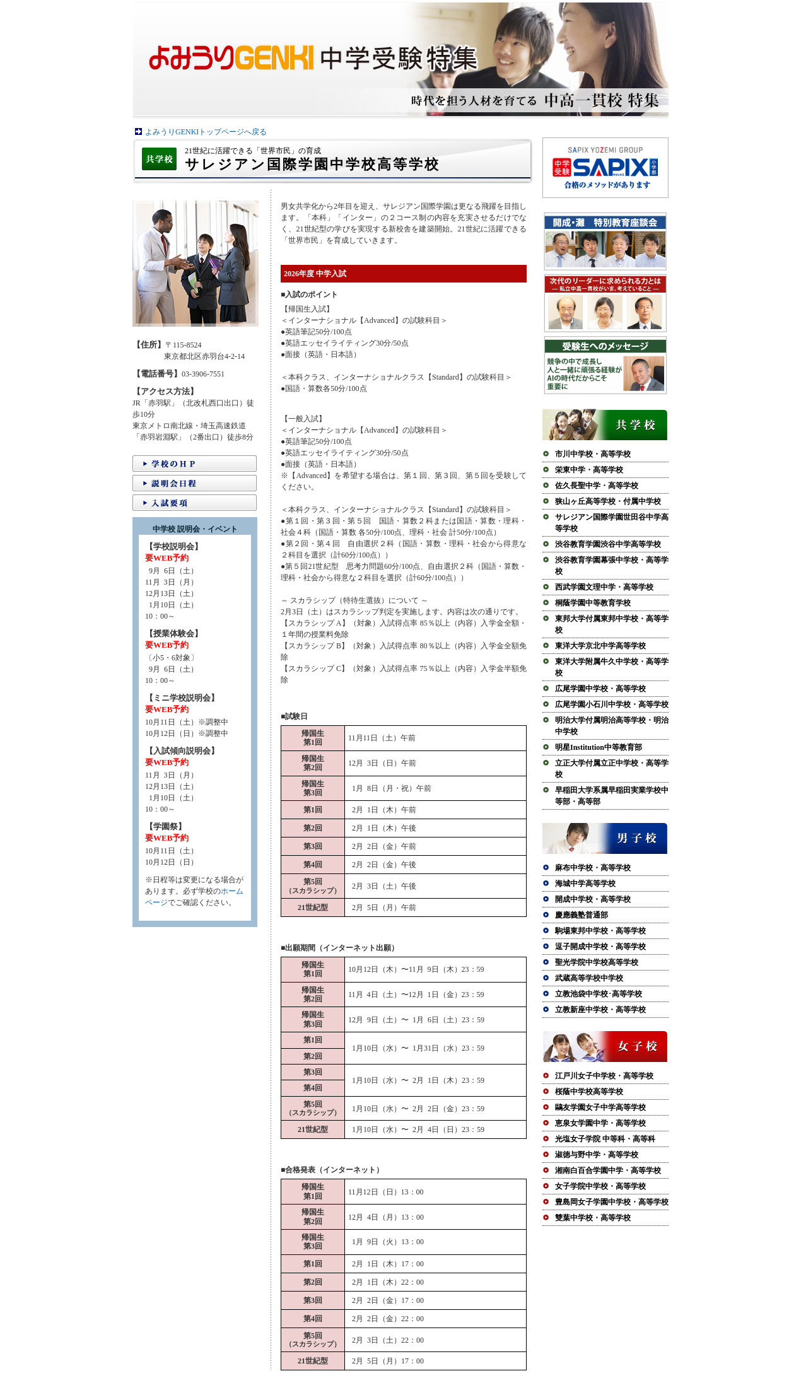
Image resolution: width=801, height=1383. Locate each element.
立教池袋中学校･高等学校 (598, 993)
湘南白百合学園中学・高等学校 (608, 1170)
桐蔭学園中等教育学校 (593, 602)
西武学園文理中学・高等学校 (604, 587)
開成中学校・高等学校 (593, 899)
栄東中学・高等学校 (589, 469)
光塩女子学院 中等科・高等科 (605, 1139)
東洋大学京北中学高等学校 (600, 645)
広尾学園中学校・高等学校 (600, 688)
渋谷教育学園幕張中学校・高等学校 (612, 566)
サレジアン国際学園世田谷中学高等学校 (612, 523)
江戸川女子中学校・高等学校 (604, 1075)
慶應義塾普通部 (581, 915)
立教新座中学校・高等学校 (600, 1009)
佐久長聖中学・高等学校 (596, 485)
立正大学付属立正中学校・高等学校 (612, 769)
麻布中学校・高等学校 (593, 867)
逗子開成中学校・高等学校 (600, 946)
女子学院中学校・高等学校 (600, 1186)
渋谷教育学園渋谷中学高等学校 (608, 544)
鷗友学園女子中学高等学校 (600, 1107)
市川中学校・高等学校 (593, 454)
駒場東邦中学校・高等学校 (600, 930)
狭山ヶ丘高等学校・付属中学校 (608, 501)
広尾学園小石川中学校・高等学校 (612, 704)
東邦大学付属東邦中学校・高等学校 (612, 624)
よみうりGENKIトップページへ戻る (206, 131)
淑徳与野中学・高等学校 (596, 1154)
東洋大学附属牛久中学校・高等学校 (612, 667)
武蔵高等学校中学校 (589, 978)
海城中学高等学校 (585, 883)
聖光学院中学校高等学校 (596, 962)
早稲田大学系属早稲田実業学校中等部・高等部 (612, 796)
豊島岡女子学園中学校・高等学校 (612, 1202)
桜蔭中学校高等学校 (589, 1091)
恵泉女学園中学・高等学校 (600, 1123)
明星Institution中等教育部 (598, 747)
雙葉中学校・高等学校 (593, 1217)
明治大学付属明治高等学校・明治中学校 (612, 726)
